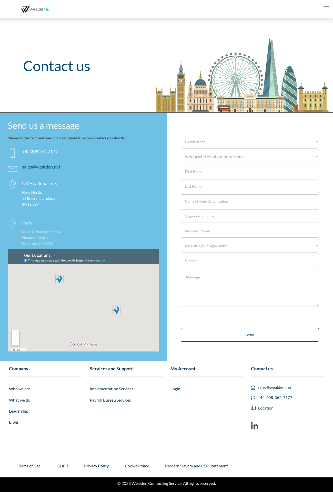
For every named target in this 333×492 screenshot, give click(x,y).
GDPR (62, 465)
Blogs (14, 422)
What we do (19, 399)
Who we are (19, 388)
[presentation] (220, 317)
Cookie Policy (137, 465)
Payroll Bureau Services (110, 399)
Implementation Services (111, 388)
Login (175, 388)
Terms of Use (29, 465)
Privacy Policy (96, 465)
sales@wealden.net (41, 167)
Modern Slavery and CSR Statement (196, 465)
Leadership (18, 411)
